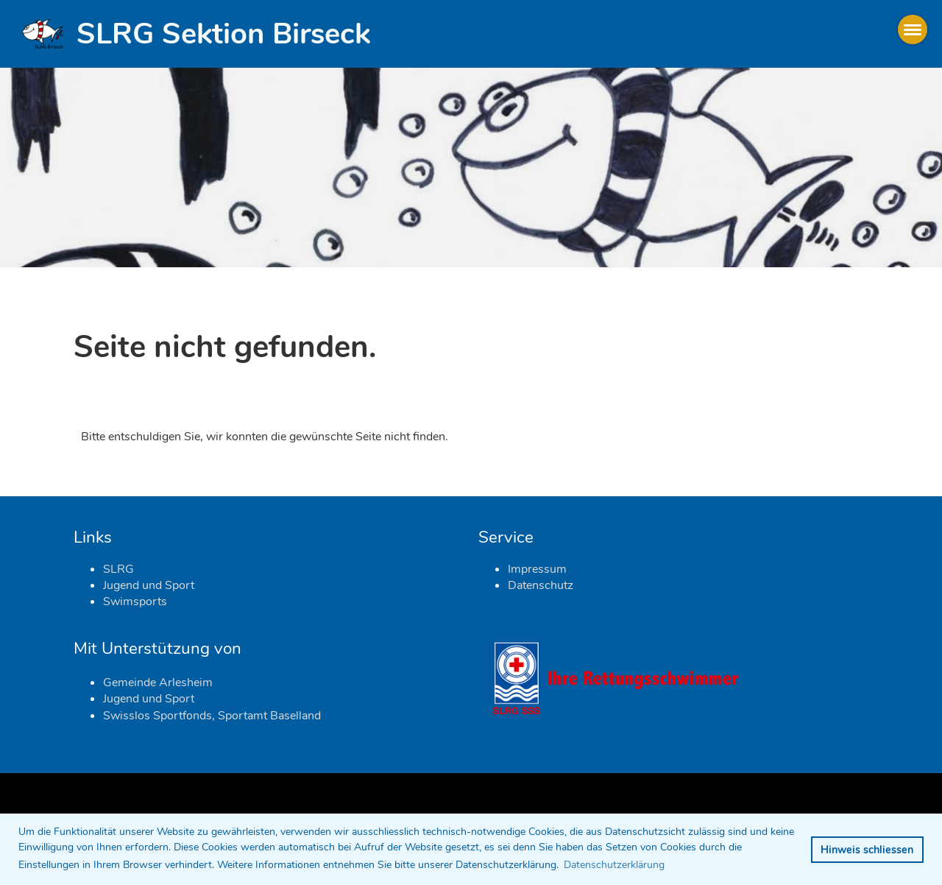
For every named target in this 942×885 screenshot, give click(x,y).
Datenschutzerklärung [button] (614, 865)
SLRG (118, 569)
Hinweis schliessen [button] (867, 849)
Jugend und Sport (148, 585)
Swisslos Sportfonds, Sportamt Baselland (212, 716)
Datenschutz (540, 585)
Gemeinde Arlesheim (158, 682)
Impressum (537, 569)
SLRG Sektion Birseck (223, 34)
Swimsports (135, 601)
